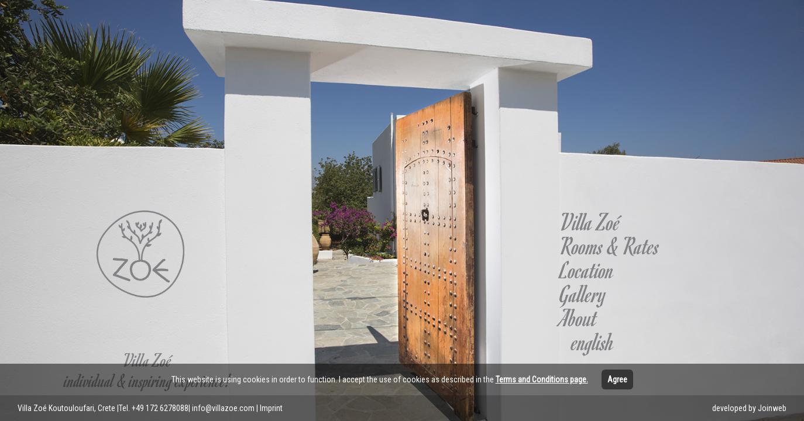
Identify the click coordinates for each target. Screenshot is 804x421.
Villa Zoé (590, 221)
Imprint (271, 408)
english (593, 341)
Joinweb (772, 408)
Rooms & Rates (609, 245)
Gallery (583, 293)
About (578, 317)
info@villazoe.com (223, 408)
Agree (617, 379)
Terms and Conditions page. (542, 379)
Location (587, 269)
